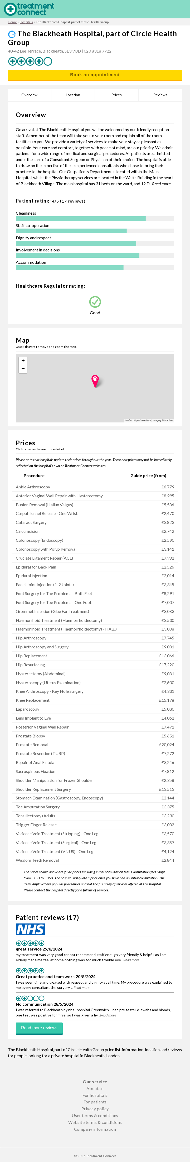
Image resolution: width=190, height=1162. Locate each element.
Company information (95, 1129)
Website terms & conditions (95, 1122)
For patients (95, 1101)
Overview (29, 94)
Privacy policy (95, 1108)
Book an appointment (95, 75)
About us (95, 1088)
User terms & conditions (95, 1115)
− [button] (23, 369)
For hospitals (95, 1095)
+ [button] (23, 361)
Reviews (160, 94)
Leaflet (128, 420)
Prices (116, 94)
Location (73, 94)
